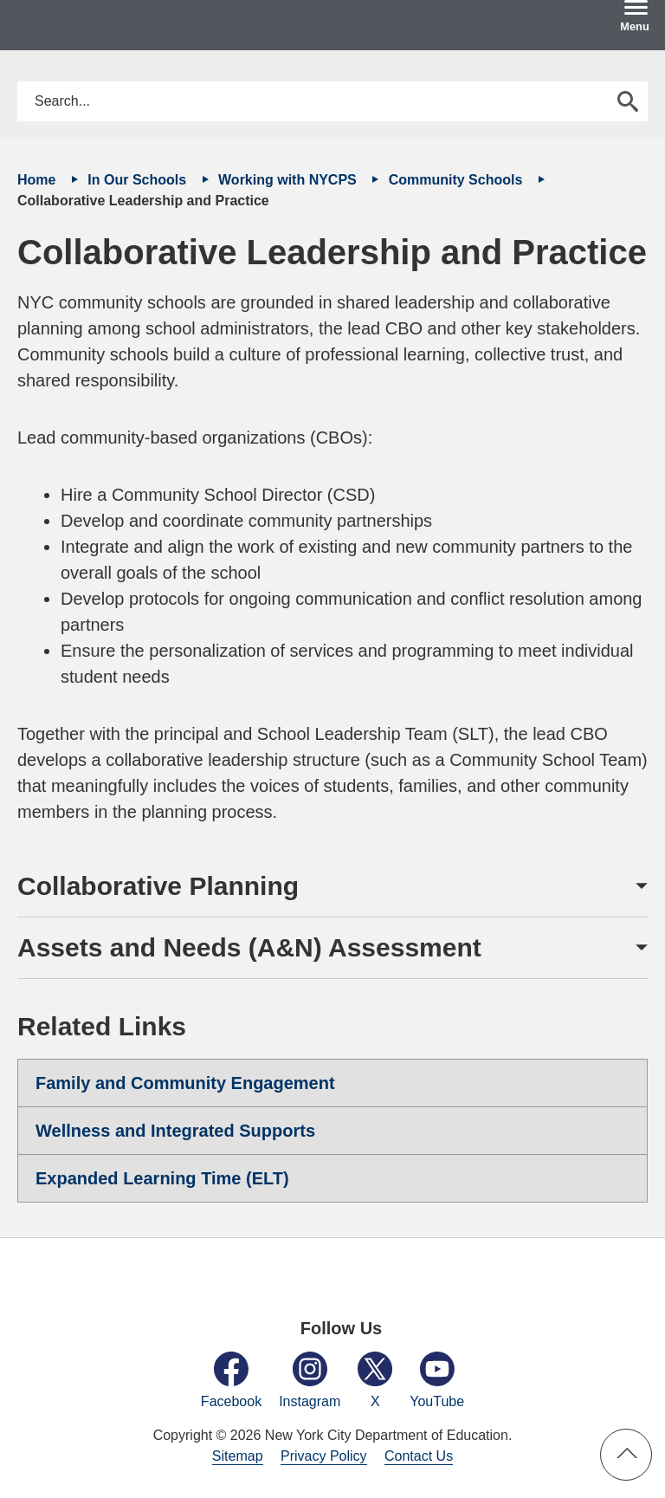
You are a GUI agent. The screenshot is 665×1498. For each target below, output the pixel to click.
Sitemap (237, 1456)
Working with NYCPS (289, 179)
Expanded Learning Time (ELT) (162, 1178)
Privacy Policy (324, 1456)
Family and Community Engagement (185, 1083)
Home (38, 179)
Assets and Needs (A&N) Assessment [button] (249, 947)
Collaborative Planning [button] (158, 886)
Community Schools (457, 179)
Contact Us (418, 1456)
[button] (626, 1455)
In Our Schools (138, 179)
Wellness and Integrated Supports (175, 1130)
